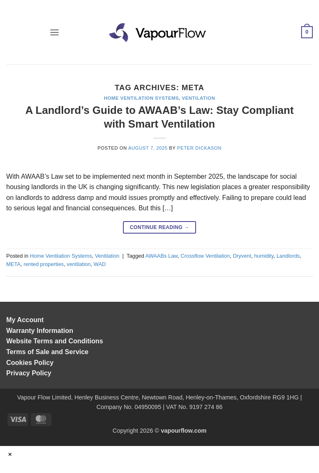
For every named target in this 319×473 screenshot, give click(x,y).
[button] (54, 32)
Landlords (288, 256)
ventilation (79, 264)
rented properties (44, 264)
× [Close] (10, 454)
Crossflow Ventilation (205, 256)
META (13, 264)
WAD (99, 264)
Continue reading (159, 228)
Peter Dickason (199, 147)
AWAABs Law (161, 256)
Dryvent (242, 256)
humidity (264, 256)
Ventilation (198, 98)
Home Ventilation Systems (141, 98)
